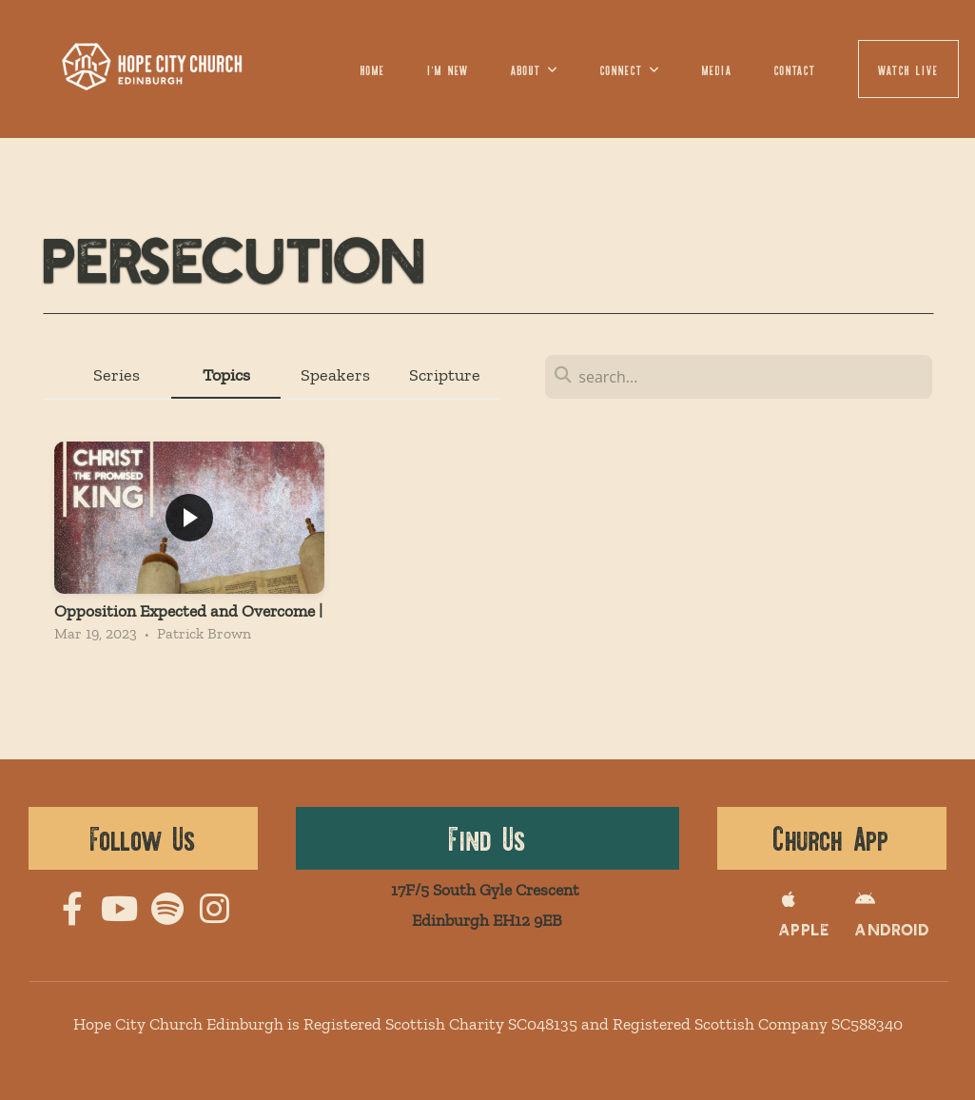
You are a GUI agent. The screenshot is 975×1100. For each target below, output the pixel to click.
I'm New (448, 69)
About (534, 69)
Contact (795, 69)
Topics (226, 374)
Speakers (335, 374)
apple (797, 919)
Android (874, 919)
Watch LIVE (908, 69)
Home (373, 69)
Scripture (444, 374)
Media (717, 69)
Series (116, 374)
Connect (630, 69)
